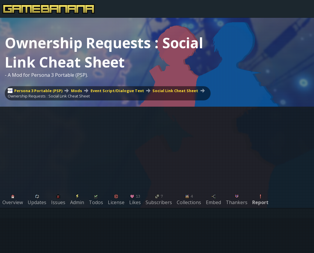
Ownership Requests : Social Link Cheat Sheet (49, 96)
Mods (76, 90)
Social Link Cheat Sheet (175, 90)
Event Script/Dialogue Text (117, 90)
